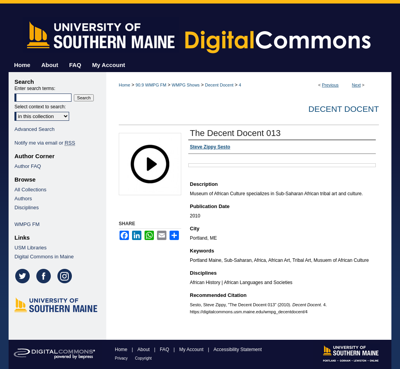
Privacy (122, 358)
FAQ (165, 349)
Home (124, 85)
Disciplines (26, 207)
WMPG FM (26, 224)
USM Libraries (30, 248)
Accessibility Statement (238, 349)
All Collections (30, 189)
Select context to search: (40, 106)
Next (356, 85)
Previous (330, 85)
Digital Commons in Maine (44, 257)
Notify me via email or (44, 143)
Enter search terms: (34, 88)
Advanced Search (34, 129)
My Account (192, 349)
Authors (23, 198)
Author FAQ (27, 166)
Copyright (143, 358)
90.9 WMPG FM (151, 85)
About (144, 349)
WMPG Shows (186, 85)
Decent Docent (219, 85)
